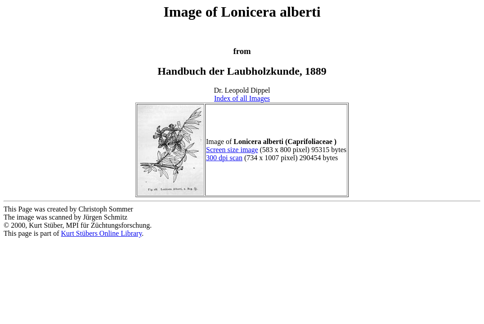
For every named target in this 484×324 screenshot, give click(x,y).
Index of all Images (242, 98)
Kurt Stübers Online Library (101, 233)
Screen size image (232, 149)
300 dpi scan (224, 158)
